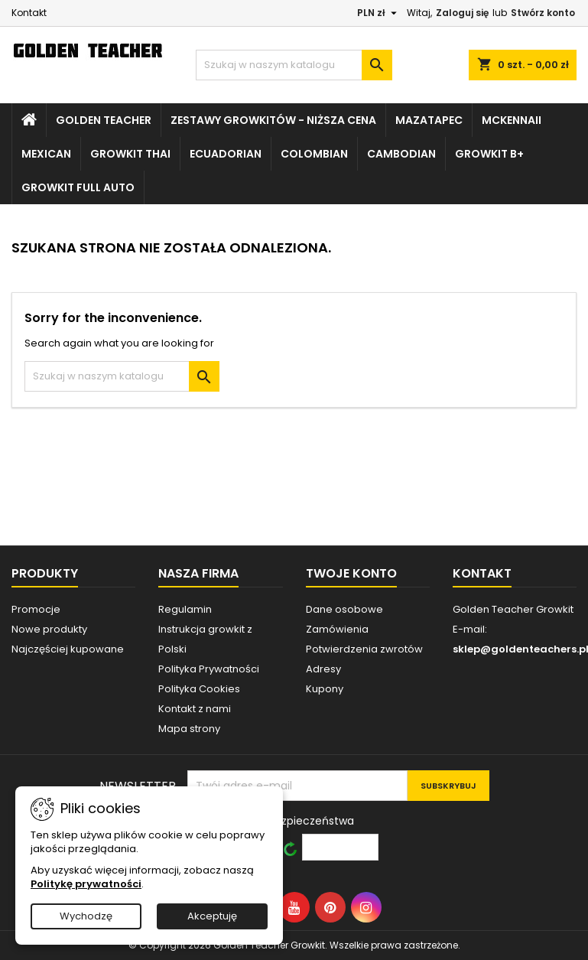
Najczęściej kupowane (67, 649)
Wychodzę (86, 916)
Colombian (314, 153)
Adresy (323, 669)
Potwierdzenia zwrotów (364, 649)
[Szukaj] (293, 65)
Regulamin (185, 609)
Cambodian (401, 153)
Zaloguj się (462, 12)
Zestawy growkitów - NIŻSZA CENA (273, 120)
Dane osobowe (344, 609)
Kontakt (29, 12)
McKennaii (511, 120)
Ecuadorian (226, 153)
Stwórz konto (543, 12)
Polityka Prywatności (208, 669)
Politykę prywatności (86, 884)
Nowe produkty (49, 629)
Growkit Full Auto (78, 187)
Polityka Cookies (199, 689)
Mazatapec (429, 120)
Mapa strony (189, 728)
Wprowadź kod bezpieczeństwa (270, 820)
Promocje (35, 609)
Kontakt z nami (194, 708)
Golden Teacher (103, 120)
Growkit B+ (489, 153)
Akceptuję (212, 916)
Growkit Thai (130, 153)
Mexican (46, 153)
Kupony (324, 689)
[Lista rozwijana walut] (379, 13)
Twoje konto (351, 573)
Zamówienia (337, 629)
